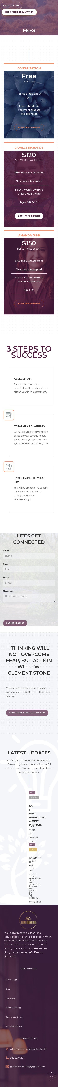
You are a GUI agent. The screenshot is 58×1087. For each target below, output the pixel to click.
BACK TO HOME (11, 5)
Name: (6, 550)
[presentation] (26, 612)
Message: (8, 591)
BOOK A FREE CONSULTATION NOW (27, 713)
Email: (6, 577)
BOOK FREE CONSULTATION (19, 12)
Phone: (6, 564)
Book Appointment (37, 127)
